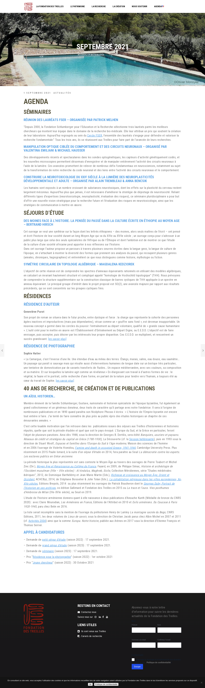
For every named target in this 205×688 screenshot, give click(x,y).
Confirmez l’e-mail (163, 640)
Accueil (82, 54)
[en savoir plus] (57, 339)
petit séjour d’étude (54, 539)
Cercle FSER (94, 135)
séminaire (48, 551)
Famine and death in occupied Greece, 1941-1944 (105, 447)
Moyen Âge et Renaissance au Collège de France (66, 466)
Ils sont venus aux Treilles (92, 631)
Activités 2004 (37, 521)
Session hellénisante (141, 439)
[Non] (201, 682)
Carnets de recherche (90, 636)
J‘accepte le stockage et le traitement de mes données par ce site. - (158, 661)
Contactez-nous (87, 612)
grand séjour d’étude (54, 545)
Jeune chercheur (43, 562)
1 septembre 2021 (37, 93)
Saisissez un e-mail (139, 640)
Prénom (134, 625)
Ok (90, 684)
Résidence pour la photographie (52, 557)
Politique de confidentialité (159, 662)
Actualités (97, 54)
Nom (159, 625)
